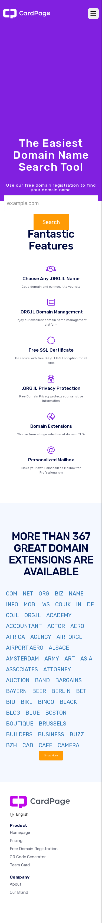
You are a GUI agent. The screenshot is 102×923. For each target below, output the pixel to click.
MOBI (30, 604)
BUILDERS (19, 734)
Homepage (20, 832)
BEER (39, 691)
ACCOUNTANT (24, 626)
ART (69, 658)
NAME (76, 593)
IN (78, 604)
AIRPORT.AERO (24, 648)
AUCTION (17, 680)
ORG (44, 593)
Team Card (20, 865)
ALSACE (59, 648)
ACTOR (56, 626)
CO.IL (12, 615)
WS (46, 604)
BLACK (68, 702)
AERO (77, 626)
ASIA (86, 658)
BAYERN (16, 691)
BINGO (46, 702)
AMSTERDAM (22, 658)
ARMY (51, 658)
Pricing (16, 840)
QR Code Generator (28, 856)
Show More (51, 755)
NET (28, 593)
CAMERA (68, 745)
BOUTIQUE (19, 723)
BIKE (26, 702)
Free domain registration (34, 848)
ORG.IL (32, 615)
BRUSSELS (52, 723)
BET (81, 691)
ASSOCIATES (22, 669)
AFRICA (15, 637)
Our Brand (19, 892)
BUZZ (77, 734)
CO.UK (63, 604)
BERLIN (61, 691)
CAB (27, 745)
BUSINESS (51, 734)
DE (90, 604)
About (15, 884)
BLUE (32, 713)
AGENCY (40, 637)
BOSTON (56, 713)
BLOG (13, 713)
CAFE (45, 745)
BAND (42, 680)
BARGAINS (68, 680)
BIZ (59, 593)
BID (10, 702)
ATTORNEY (57, 669)
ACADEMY (58, 615)
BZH (11, 745)
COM (11, 593)
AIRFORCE (69, 637)
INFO (12, 604)
